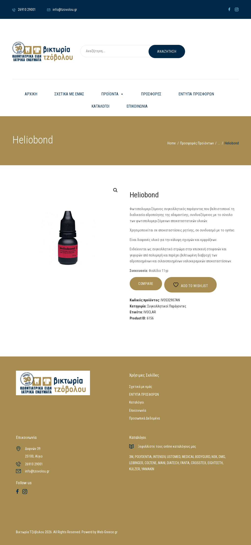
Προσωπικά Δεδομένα (144, 418)
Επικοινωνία (137, 410)
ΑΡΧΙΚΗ (31, 94)
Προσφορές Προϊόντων (197, 143)
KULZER (134, 469)
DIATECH (173, 463)
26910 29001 (34, 464)
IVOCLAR (150, 312)
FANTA (184, 463)
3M (131, 457)
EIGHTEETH (215, 463)
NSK (214, 457)
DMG (222, 457)
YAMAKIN (147, 469)
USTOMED (173, 457)
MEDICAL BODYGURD (196, 457)
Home (171, 143)
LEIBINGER (136, 463)
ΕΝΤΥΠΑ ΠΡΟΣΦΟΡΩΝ (196, 94)
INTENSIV (159, 457)
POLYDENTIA (143, 457)
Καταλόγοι (136, 402)
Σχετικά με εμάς (140, 387)
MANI (161, 463)
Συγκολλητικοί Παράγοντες (166, 306)
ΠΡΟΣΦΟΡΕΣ (151, 94)
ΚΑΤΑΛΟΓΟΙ (100, 106)
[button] (115, 190)
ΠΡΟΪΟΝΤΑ (112, 94)
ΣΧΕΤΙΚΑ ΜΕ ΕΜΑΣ (69, 94)
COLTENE (151, 463)
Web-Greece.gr (107, 532)
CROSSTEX (198, 463)
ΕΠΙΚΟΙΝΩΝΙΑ (137, 106)
